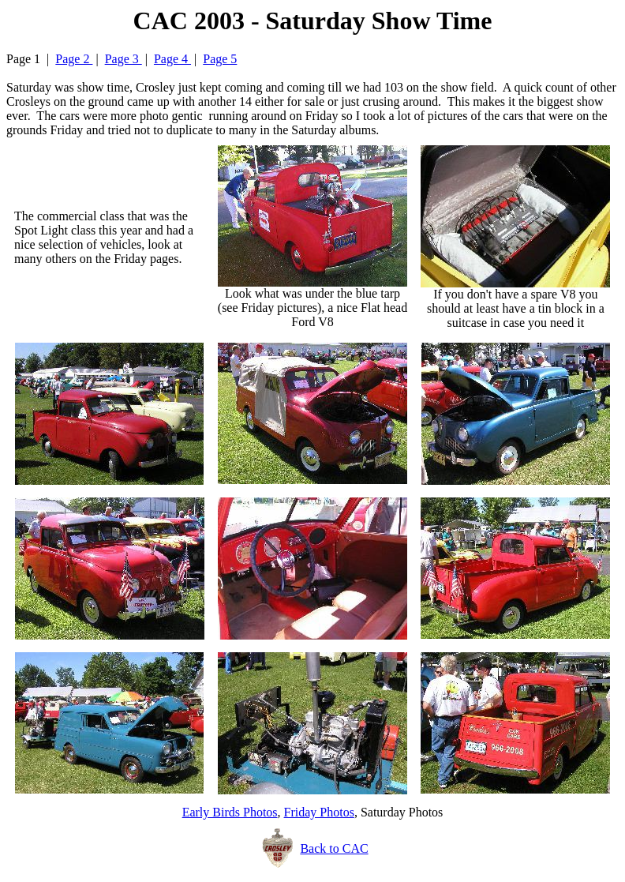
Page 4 (172, 59)
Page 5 (220, 59)
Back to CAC (334, 848)
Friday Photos (319, 812)
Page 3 (123, 59)
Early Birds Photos (230, 812)
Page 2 (73, 59)
